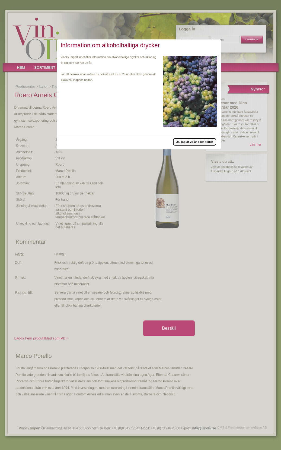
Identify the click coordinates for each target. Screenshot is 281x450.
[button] (194, 141)
